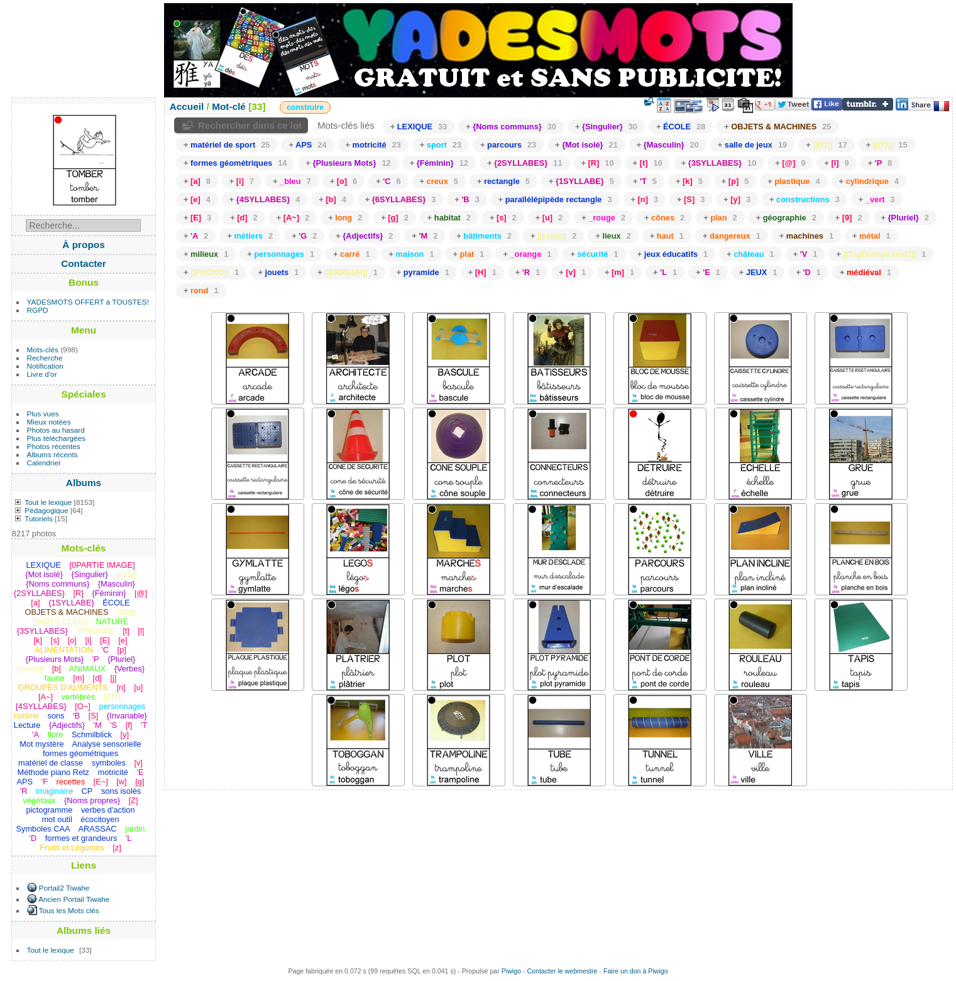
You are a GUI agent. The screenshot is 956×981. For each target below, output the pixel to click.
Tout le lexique (48, 502)
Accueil (187, 106)
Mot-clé (229, 106)
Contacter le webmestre (562, 971)
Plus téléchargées (56, 438)
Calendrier (44, 462)
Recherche (45, 358)
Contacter (83, 263)
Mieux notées (49, 422)
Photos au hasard (56, 430)
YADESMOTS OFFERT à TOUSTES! (88, 302)
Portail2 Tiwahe (64, 888)
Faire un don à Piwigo (635, 971)
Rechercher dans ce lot (250, 125)
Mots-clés (42, 349)
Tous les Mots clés (69, 910)
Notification (45, 366)
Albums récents (52, 454)
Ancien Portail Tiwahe (73, 899)
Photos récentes (53, 446)
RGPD (37, 310)
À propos (83, 244)
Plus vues (43, 413)
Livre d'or (42, 374)
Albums (83, 482)
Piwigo (511, 971)
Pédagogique (46, 510)
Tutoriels (39, 518)
